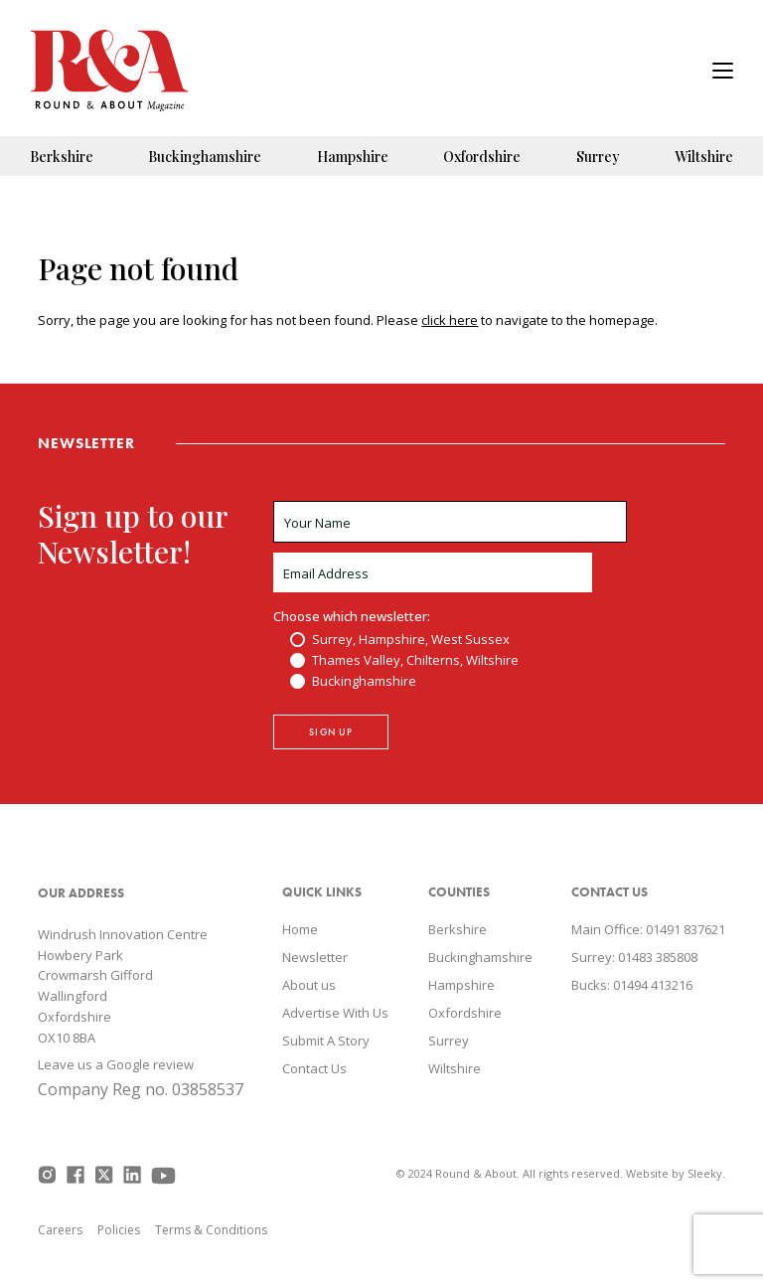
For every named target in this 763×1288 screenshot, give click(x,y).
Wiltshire (704, 156)
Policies (118, 1229)
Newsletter (315, 957)
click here (449, 320)
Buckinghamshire (204, 156)
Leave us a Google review (116, 1064)
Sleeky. (706, 1173)
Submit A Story (326, 1040)
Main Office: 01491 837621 (648, 929)
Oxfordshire (482, 156)
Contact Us (314, 1068)
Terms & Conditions (211, 1229)
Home (300, 929)
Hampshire (352, 156)
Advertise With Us (335, 1013)
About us (309, 985)
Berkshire (61, 156)
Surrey (598, 156)
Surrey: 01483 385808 (634, 957)
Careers (60, 1229)
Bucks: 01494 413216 (631, 985)
